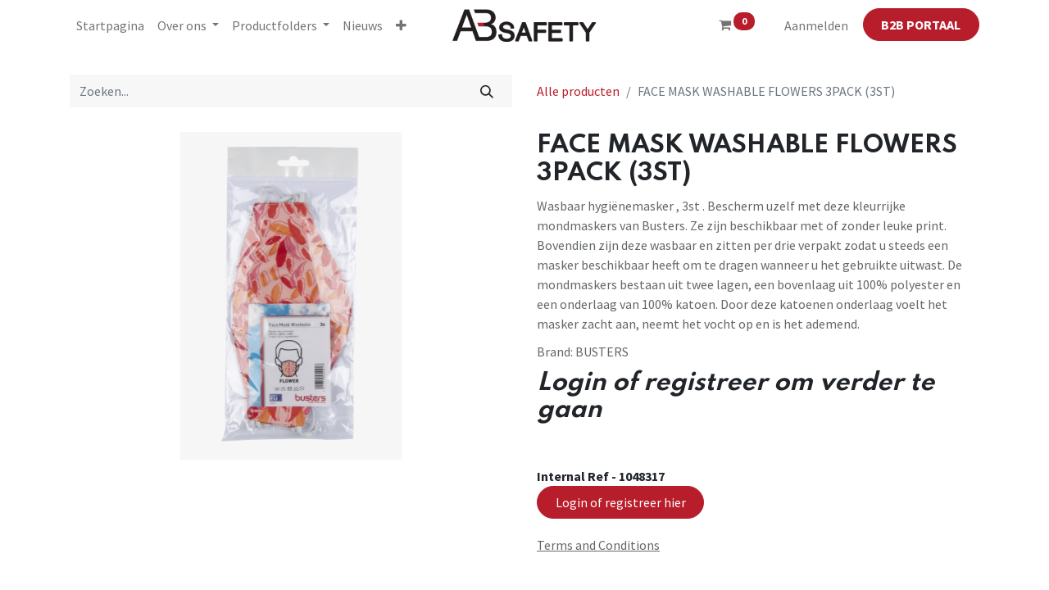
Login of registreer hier (621, 502)
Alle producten (578, 91)
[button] (401, 25)
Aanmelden (816, 25)
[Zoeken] (487, 91)
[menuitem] (110, 25)
